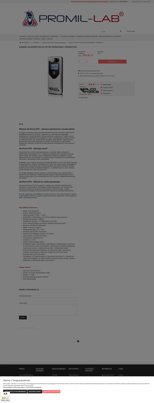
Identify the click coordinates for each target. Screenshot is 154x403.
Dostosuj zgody (35, 391)
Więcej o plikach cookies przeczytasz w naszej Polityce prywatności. (22, 387)
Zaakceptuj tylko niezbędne (15, 391)
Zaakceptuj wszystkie (51, 391)
